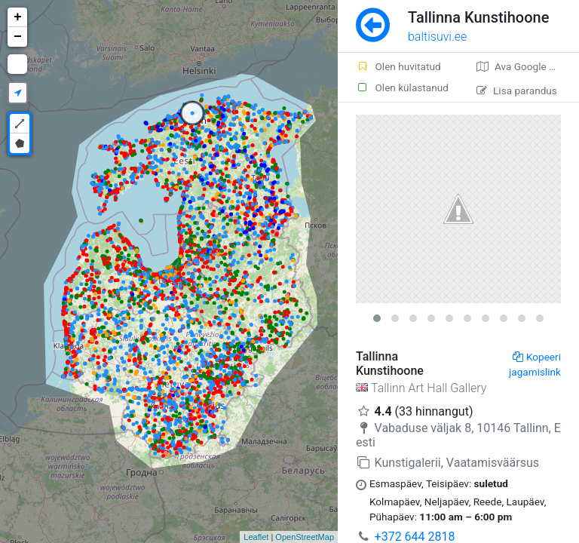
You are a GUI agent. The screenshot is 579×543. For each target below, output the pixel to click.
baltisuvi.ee (437, 36)
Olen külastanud (402, 87)
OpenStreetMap (304, 536)
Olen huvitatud (398, 66)
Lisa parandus (516, 90)
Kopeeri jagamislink (535, 364)
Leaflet (256, 536)
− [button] (18, 37)
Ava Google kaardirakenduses (527, 66)
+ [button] (18, 17)
